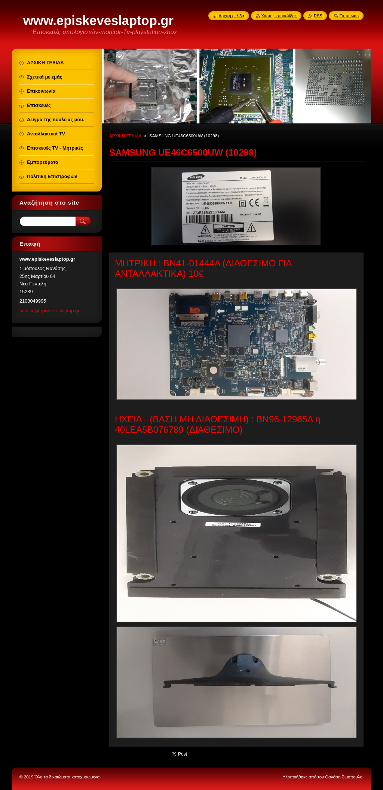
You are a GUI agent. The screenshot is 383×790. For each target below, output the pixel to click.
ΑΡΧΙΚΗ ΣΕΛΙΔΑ (125, 136)
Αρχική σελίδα (231, 15)
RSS (318, 15)
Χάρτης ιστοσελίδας (279, 15)
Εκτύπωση (349, 15)
